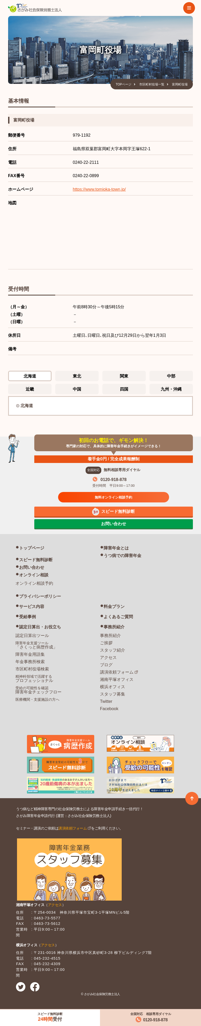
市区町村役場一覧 (151, 84)
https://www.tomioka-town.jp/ (99, 189)
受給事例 (27, 617)
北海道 (26, 405)
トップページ (31, 548)
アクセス (108, 657)
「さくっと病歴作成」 (36, 645)
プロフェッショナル (34, 678)
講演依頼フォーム (116, 672)
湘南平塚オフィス (116, 679)
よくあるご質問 (118, 617)
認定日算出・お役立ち (40, 627)
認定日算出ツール (32, 635)
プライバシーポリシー (40, 596)
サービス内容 (31, 606)
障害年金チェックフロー (38, 690)
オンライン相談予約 (34, 583)
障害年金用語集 (30, 654)
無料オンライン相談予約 (113, 497)
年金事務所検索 (30, 661)
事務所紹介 (114, 627)
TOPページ (123, 84)
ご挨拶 (106, 643)
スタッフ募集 (112, 694)
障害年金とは (116, 548)
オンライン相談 (33, 575)
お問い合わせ (31, 567)
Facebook (109, 708)
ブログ (106, 665)
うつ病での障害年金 (122, 555)
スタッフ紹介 (112, 650)
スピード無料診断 (36, 560)
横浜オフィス (112, 687)
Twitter (106, 701)
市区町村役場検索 (32, 669)
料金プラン (114, 606)
